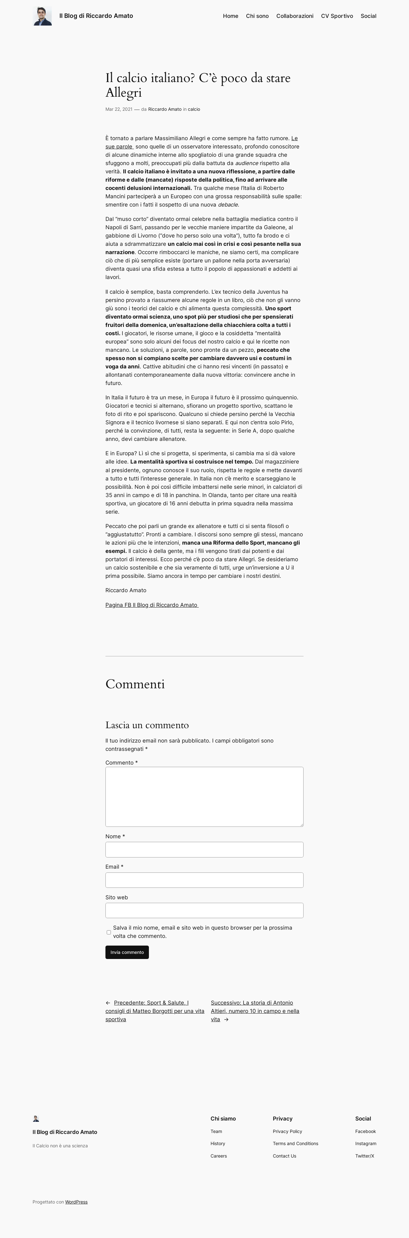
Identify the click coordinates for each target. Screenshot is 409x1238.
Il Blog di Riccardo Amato (96, 15)
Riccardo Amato (164, 109)
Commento (121, 762)
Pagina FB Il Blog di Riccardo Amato (152, 605)
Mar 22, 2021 (119, 109)
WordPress (76, 1201)
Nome (115, 836)
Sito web (116, 897)
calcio (194, 109)
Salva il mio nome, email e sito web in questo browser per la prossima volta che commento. (202, 932)
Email (114, 867)
